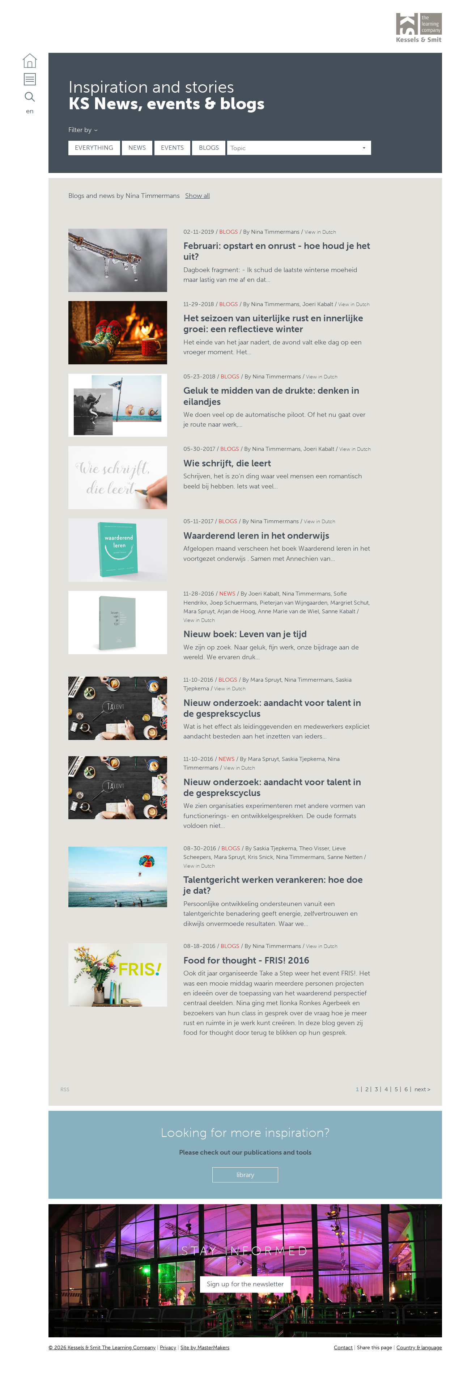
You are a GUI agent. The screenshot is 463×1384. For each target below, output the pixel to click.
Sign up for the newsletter (245, 1284)
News (137, 147)
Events (172, 147)
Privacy (168, 1348)
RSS (64, 1090)
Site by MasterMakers (204, 1348)
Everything (94, 147)
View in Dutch (320, 232)
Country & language (419, 1348)
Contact (343, 1348)
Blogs (209, 147)
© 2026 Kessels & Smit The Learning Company (102, 1348)
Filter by (80, 130)
